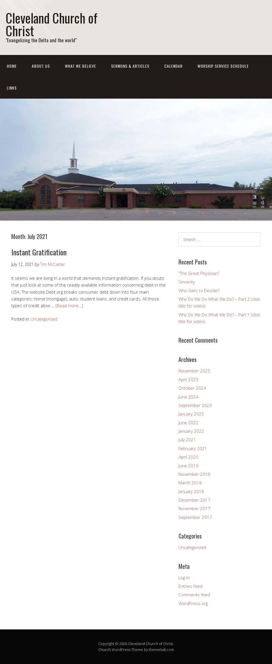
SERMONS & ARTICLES (130, 66)
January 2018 (191, 491)
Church (104, 649)
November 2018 (194, 474)
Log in (184, 577)
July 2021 (187, 439)
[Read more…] (69, 305)
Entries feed (190, 586)
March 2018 (190, 482)
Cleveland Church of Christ (51, 24)
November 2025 (194, 371)
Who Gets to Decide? (198, 290)
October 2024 (192, 388)
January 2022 (191, 431)
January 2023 (191, 414)
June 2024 (188, 397)
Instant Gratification (39, 252)
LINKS (12, 88)
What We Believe (80, 66)
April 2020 (188, 457)
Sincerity (186, 282)
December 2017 (194, 500)
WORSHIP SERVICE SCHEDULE (223, 66)
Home (12, 66)
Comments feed (194, 594)
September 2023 (195, 405)
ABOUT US (41, 66)
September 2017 (195, 517)
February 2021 (192, 448)
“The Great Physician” (199, 273)
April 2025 (188, 379)
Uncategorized (44, 319)
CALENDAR (173, 66)
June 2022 (188, 422)
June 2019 (188, 465)
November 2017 (194, 508)
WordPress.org (193, 603)
